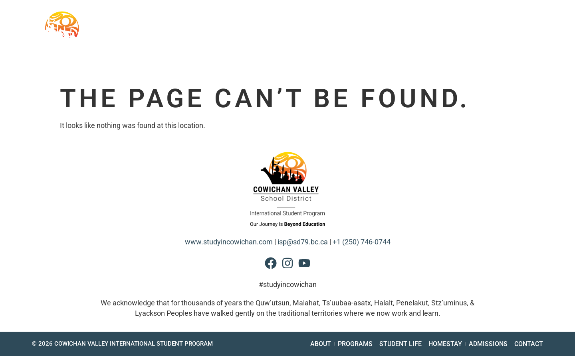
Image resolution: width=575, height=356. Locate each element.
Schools (242, 43)
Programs (298, 43)
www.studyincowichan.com (229, 242)
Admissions (484, 43)
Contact (536, 43)
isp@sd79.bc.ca (303, 242)
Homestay (423, 43)
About (195, 43)
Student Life (361, 43)
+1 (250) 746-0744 (362, 242)
